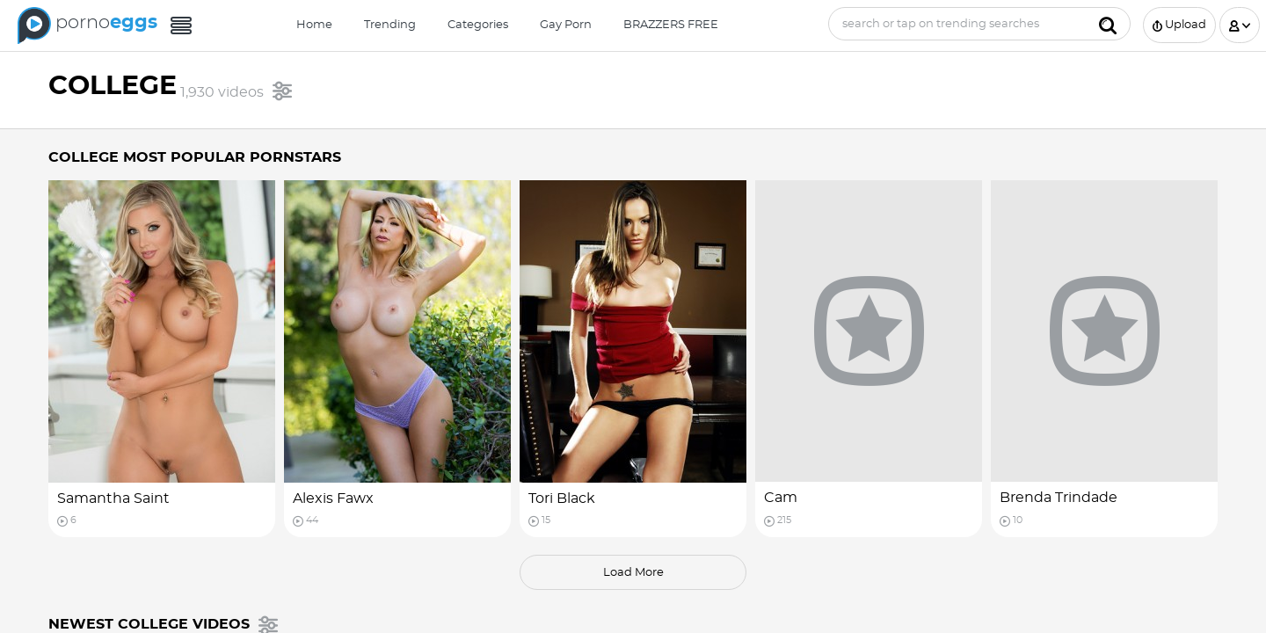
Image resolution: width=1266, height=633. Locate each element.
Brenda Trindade (1058, 498)
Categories (477, 25)
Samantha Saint (113, 498)
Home (314, 25)
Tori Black (561, 498)
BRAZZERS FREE (670, 25)
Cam (780, 498)
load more (633, 572)
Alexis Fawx (333, 498)
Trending (390, 25)
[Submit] (1108, 24)
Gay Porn (566, 25)
